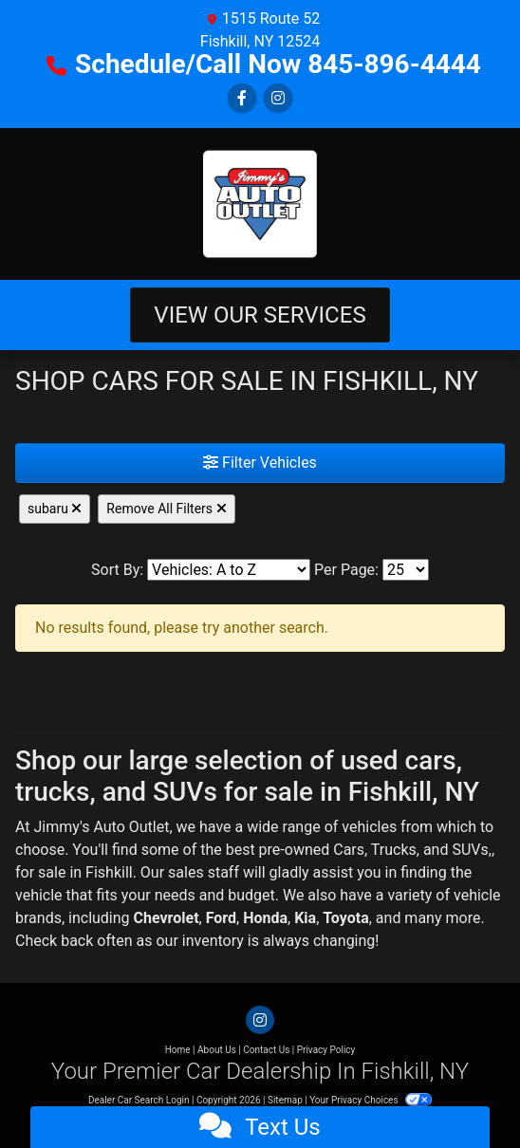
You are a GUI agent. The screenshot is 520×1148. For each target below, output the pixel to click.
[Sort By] (228, 570)
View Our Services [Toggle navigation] (259, 315)
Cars (348, 850)
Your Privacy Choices (370, 1100)
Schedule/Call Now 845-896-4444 (278, 64)
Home (178, 1050)
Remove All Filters (166, 508)
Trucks (394, 850)
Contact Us (266, 1050)
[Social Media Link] (278, 98)
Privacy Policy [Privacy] (326, 1050)
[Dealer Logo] (260, 204)
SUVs (470, 850)
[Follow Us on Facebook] (242, 98)
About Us (216, 1050)
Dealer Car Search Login (139, 1100)
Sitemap (285, 1100)
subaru (55, 508)
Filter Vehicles (260, 463)
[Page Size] (405, 570)
